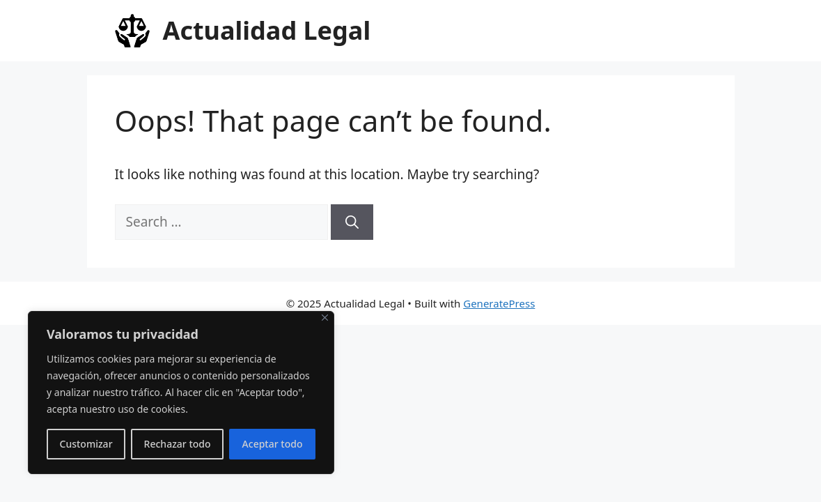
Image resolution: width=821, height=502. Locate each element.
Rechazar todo (177, 443)
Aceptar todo (272, 443)
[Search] (352, 222)
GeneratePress (499, 303)
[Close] (325, 317)
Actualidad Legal (267, 30)
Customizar (86, 443)
